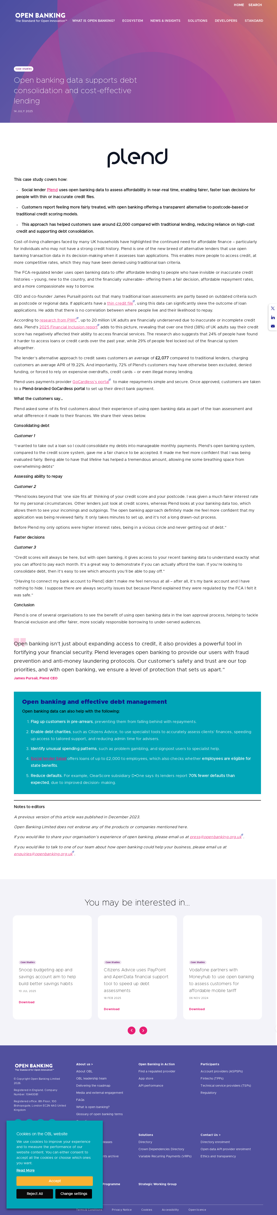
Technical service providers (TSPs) (226, 1085)
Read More (25, 1170)
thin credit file (120, 304)
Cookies (146, 1210)
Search (255, 5)
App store (145, 1078)
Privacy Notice (122, 1210)
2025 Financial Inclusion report (68, 327)
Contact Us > (210, 1135)
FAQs (80, 1100)
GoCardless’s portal (90, 382)
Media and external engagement (99, 1092)
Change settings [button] (73, 1194)
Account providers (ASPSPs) (222, 1071)
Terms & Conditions (89, 1210)
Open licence (197, 1210)
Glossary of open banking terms (99, 1114)
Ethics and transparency (218, 1156)
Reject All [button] (35, 1194)
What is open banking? (93, 20)
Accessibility (170, 1210)
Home (239, 5)
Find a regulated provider (157, 1071)
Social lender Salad (48, 759)
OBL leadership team (91, 1078)
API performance (150, 1085)
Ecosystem (132, 20)
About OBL (84, 1071)
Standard (254, 20)
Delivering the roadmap (93, 1085)
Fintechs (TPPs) (212, 1078)
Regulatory (208, 1092)
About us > (84, 1064)
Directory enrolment (215, 1142)
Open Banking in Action (156, 1064)
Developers (226, 20)
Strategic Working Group (157, 1184)
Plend (52, 190)
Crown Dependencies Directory (161, 1149)
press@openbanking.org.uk (216, 837)
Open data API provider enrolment (226, 1149)
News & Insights (165, 20)
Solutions (198, 20)
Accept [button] (55, 1181)
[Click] (131, 1030)
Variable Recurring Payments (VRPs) (165, 1156)
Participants (210, 1064)
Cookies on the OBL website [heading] (42, 1134)
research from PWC (58, 320)
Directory (145, 1142)
